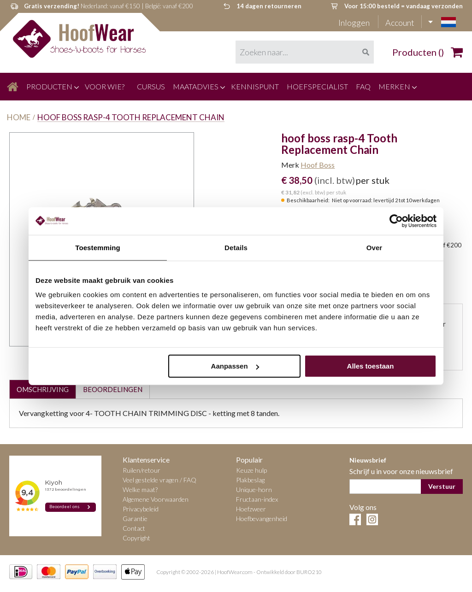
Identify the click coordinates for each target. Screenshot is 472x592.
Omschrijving (43, 389)
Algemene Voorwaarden (156, 499)
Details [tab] (236, 247)
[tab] (42, 389)
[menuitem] (13, 86)
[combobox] (305, 52)
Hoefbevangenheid (261, 518)
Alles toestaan (370, 366)
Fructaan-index (257, 499)
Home (18, 117)
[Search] (365, 52)
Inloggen (354, 23)
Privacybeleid (141, 509)
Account (399, 23)
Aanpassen (235, 366)
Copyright (136, 538)
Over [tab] (374, 247)
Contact (134, 528)
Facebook (355, 519)
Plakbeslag (250, 480)
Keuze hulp (251, 470)
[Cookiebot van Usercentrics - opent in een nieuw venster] (396, 221)
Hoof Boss (318, 164)
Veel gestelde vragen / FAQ (159, 480)
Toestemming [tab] (97, 247)
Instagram (372, 519)
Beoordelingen (112, 389)
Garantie (135, 518)
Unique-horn (254, 489)
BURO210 (309, 572)
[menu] (236, 86)
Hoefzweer (251, 509)
